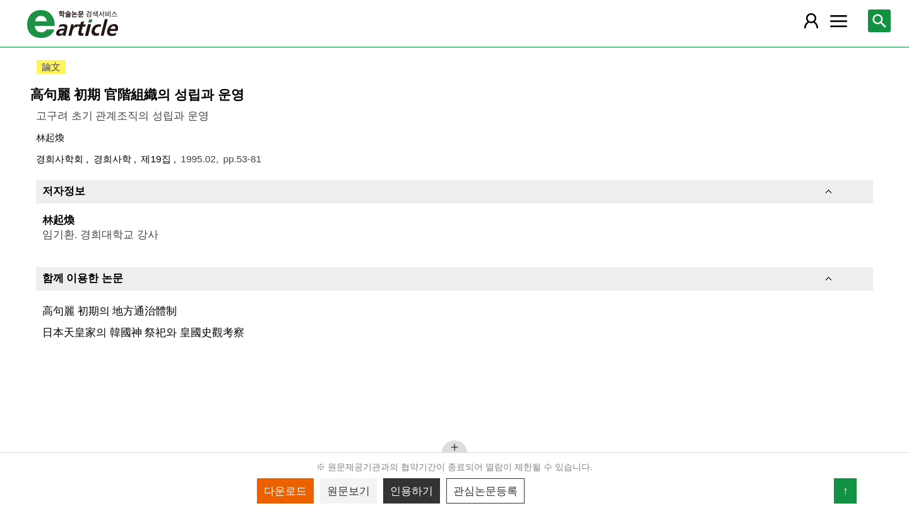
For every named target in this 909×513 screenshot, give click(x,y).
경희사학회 (61, 159)
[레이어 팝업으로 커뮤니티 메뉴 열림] (838, 20)
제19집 (157, 159)
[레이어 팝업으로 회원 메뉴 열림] (811, 20)
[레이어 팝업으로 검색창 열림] (879, 20)
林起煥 (50, 137)
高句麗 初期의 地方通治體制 (109, 311)
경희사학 (113, 159)
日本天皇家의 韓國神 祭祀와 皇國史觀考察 (143, 332)
